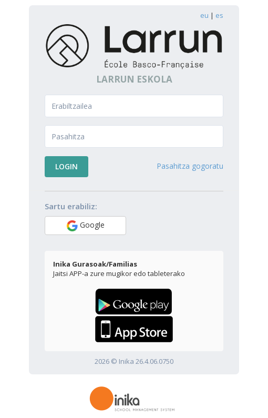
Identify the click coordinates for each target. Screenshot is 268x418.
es (219, 15)
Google (86, 225)
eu (204, 15)
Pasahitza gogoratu (190, 166)
